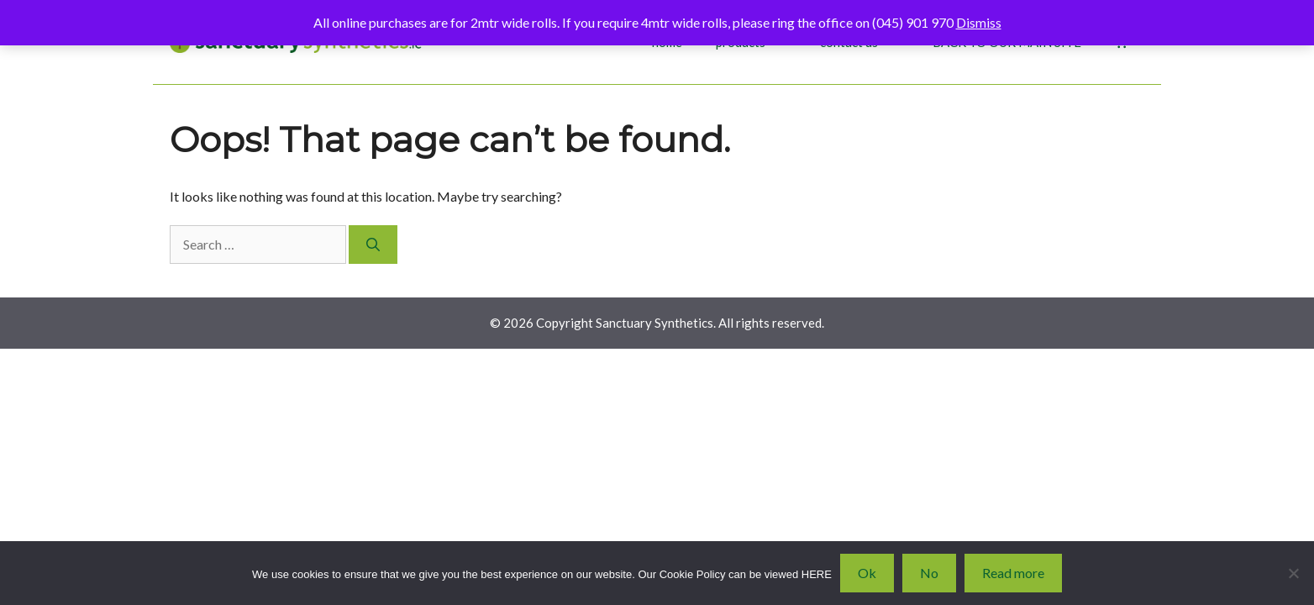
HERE (817, 574)
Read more (1013, 573)
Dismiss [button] (978, 22)
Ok (867, 573)
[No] (1293, 573)
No (929, 573)
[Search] (373, 244)
